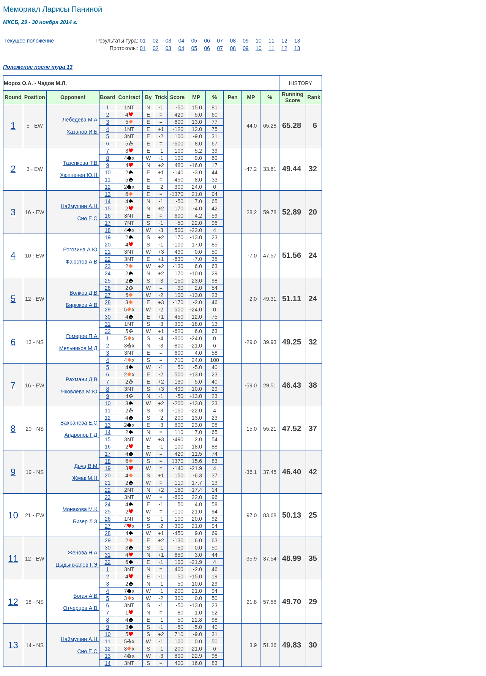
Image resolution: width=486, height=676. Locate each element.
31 (108, 324)
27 (108, 295)
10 (259, 41)
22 (108, 259)
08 (233, 41)
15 (108, 208)
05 (194, 41)
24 (108, 273)
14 (108, 201)
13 (297, 41)
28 (108, 302)
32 (108, 331)
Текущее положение (29, 41)
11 (271, 41)
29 (108, 309)
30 (108, 317)
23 (108, 266)
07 (220, 41)
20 (108, 245)
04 (181, 41)
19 (108, 237)
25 (108, 281)
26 (108, 288)
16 (108, 216)
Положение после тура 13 (38, 67)
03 (169, 41)
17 (108, 223)
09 (246, 41)
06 (207, 41)
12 (284, 41)
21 (108, 252)
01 (143, 41)
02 (156, 41)
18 (108, 230)
